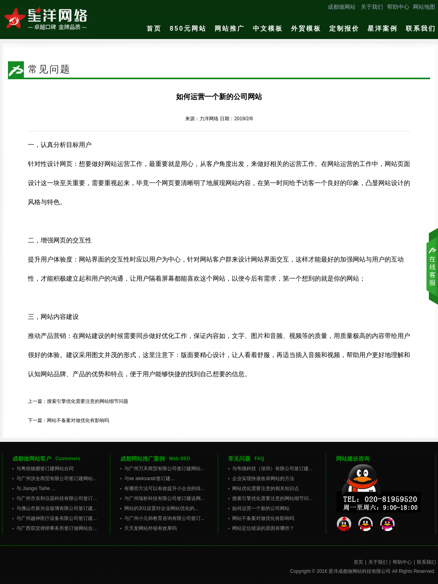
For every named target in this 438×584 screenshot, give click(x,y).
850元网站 (188, 28)
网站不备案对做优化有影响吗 (78, 420)
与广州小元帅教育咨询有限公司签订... (164, 518)
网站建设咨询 (353, 458)
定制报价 (344, 28)
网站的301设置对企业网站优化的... (161, 508)
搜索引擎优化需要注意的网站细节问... (272, 498)
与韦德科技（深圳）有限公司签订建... (272, 468)
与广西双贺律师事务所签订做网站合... (56, 528)
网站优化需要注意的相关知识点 (265, 488)
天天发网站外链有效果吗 (150, 528)
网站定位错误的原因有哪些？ (263, 528)
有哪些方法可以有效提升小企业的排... (164, 488)
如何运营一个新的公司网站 (260, 508)
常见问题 (239, 458)
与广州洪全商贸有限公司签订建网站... (56, 478)
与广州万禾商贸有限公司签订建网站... (164, 468)
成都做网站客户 (31, 458)
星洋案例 (383, 28)
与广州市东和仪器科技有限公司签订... (56, 498)
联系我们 (421, 28)
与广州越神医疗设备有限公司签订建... (56, 518)
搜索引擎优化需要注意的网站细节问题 (87, 401)
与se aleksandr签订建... (149, 478)
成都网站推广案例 (142, 458)
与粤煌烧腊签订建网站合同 (45, 468)
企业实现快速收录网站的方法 (263, 478)
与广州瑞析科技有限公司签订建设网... (164, 498)
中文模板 (268, 28)
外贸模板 (306, 28)
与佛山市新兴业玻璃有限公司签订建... (56, 508)
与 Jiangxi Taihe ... (35, 488)
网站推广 (230, 28)
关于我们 (372, 7)
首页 (154, 28)
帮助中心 (398, 7)
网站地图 (424, 7)
